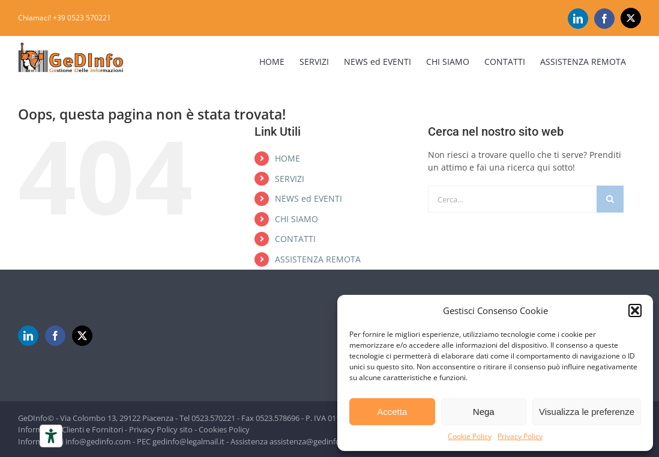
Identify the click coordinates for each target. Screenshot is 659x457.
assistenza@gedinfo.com (313, 441)
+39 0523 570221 (82, 18)
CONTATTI (295, 238)
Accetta (392, 412)
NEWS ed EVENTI (308, 198)
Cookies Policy (224, 429)
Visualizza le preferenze (586, 412)
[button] (635, 310)
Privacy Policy (520, 436)
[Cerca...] (512, 199)
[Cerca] (610, 199)
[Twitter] (82, 335)
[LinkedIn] (28, 335)
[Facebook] (55, 335)
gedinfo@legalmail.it (188, 441)
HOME (287, 158)
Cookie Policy (470, 436)
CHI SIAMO (296, 219)
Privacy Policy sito (161, 429)
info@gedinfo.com (98, 441)
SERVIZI (289, 178)
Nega (484, 412)
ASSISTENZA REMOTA (318, 259)
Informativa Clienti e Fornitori (70, 429)
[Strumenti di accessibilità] (51, 436)
